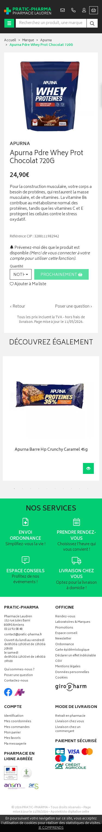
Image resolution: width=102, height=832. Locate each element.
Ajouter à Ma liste (28, 284)
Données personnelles (72, 672)
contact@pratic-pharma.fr (23, 635)
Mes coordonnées (17, 721)
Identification (13, 716)
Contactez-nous (16, 681)
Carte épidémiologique (72, 650)
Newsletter (63, 639)
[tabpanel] (51, 418)
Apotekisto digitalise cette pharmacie (66, 814)
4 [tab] (39, 488)
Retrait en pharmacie (70, 716)
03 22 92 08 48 (13, 629)
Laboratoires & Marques (72, 622)
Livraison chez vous (69, 721)
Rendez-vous (65, 617)
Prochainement (61, 275)
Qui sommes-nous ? (19, 670)
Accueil (10, 40)
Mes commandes (17, 727)
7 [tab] (63, 488)
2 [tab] (22, 488)
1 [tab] (14, 488)
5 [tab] (47, 488)
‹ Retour (17, 306)
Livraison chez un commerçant (68, 729)
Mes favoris (12, 738)
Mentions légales (68, 667)
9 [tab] (79, 488)
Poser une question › (73, 306)
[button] (21, 274)
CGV (58, 661)
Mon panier (12, 733)
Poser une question (18, 675)
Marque (28, 40)
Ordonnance (64, 644)
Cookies (61, 678)
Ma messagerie (15, 744)
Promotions (64, 628)
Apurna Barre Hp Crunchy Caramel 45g (51, 450)
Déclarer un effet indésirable (75, 656)
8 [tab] (71, 488)
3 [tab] (30, 488)
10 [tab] (88, 488)
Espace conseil (66, 633)
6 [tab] (55, 488)
